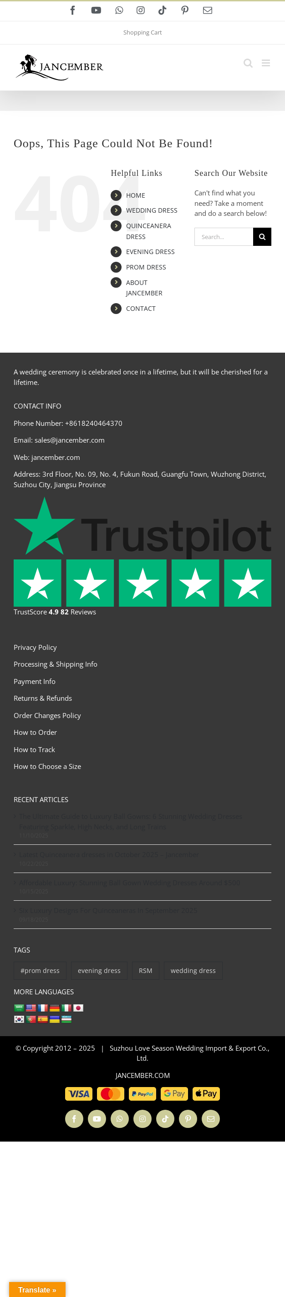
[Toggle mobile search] (248, 63)
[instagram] (142, 1119)
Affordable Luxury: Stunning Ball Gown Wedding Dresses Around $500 (129, 882)
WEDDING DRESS (152, 210)
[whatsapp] (120, 1119)
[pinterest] (188, 1119)
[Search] (262, 237)
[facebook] (74, 1119)
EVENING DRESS (150, 251)
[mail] (211, 1119)
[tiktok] (165, 1119)
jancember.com (55, 457)
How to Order (35, 732)
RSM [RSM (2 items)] (146, 970)
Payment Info (35, 681)
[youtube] (97, 1119)
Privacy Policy (35, 647)
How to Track (34, 749)
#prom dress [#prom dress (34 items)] (40, 970)
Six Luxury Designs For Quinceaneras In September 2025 (108, 910)
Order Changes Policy (47, 715)
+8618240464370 (93, 423)
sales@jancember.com (70, 439)
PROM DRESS (146, 267)
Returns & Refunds (43, 698)
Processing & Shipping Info (55, 663)
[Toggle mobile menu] (266, 63)
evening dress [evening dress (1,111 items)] (99, 970)
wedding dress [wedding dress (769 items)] (193, 970)
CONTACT (141, 308)
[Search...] (223, 237)
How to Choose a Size (47, 766)
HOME (135, 195)
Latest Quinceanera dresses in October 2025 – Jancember (109, 854)
